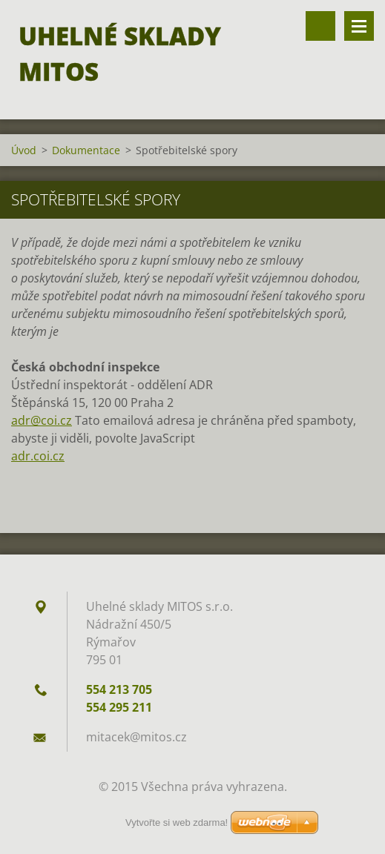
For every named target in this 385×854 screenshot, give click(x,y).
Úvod (23, 150)
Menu (359, 26)
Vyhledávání (320, 26)
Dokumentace (86, 150)
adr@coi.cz (41, 420)
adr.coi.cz (38, 456)
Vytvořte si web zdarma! (176, 822)
